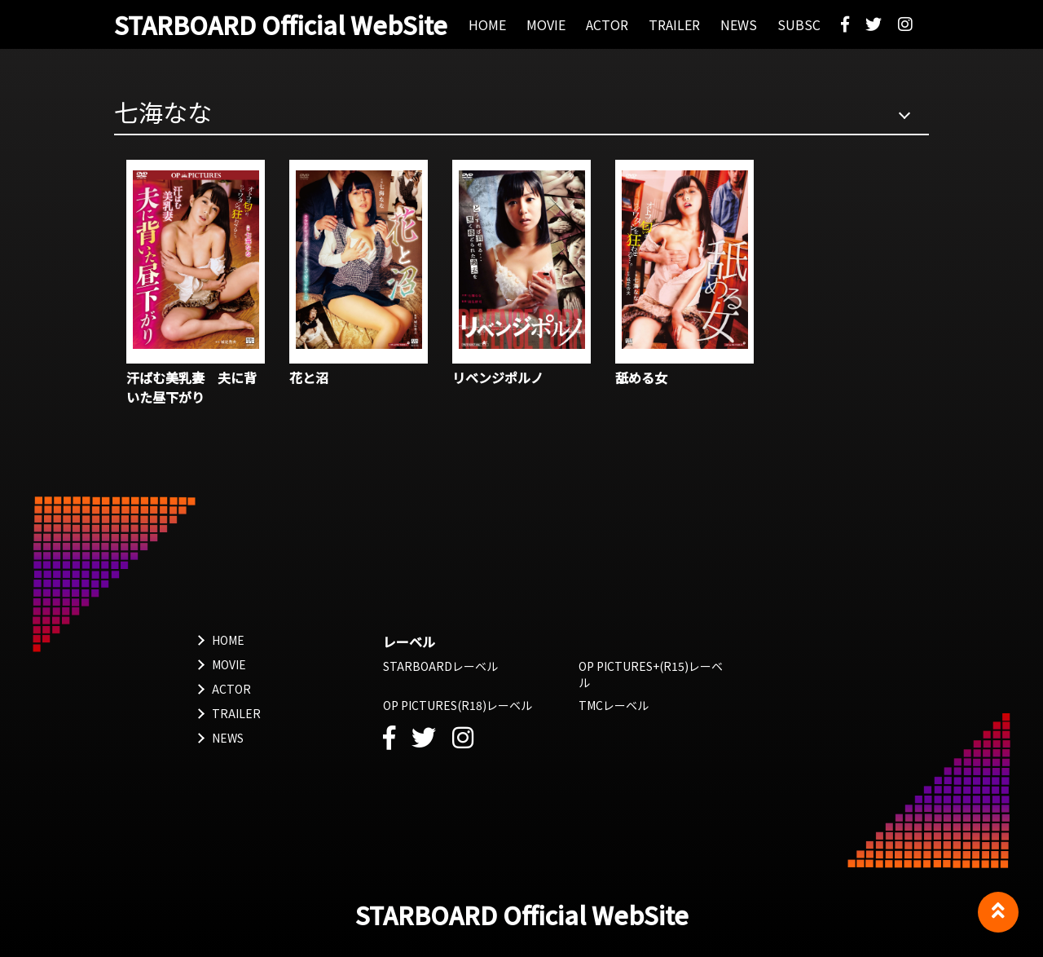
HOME (228, 640)
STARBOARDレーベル (440, 666)
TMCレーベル (614, 705)
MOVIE (229, 664)
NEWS (228, 738)
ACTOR (231, 689)
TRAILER (236, 713)
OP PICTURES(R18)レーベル (457, 705)
